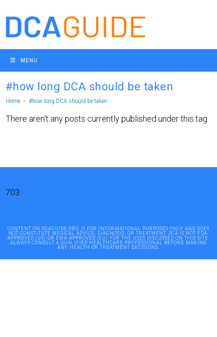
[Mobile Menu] (24, 60)
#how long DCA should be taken (68, 101)
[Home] (13, 101)
